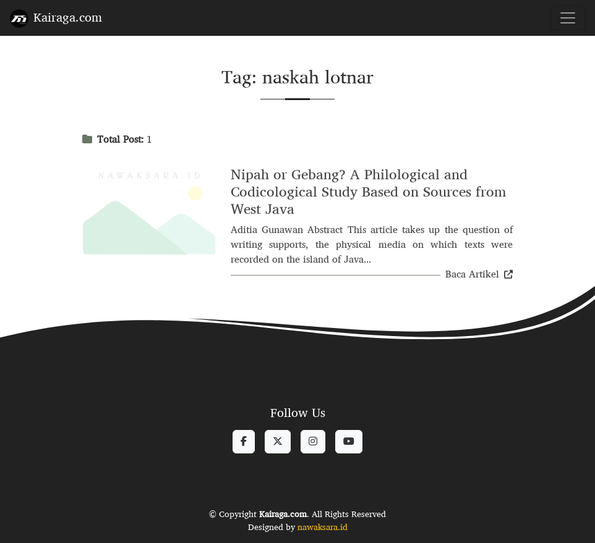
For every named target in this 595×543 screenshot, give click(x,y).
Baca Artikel (479, 275)
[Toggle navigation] (567, 18)
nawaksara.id (323, 527)
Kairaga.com (56, 17)
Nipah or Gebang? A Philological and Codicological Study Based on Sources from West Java (369, 192)
